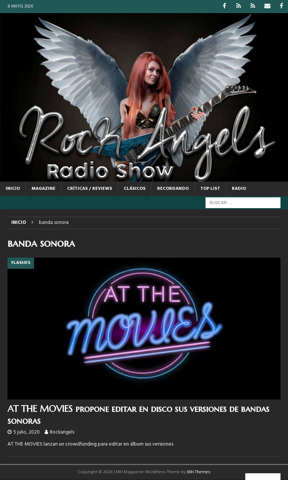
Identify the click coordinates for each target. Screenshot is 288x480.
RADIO (239, 188)
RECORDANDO (173, 188)
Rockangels (62, 432)
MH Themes (198, 472)
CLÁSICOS (135, 188)
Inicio (13, 188)
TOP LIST (210, 188)
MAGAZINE (44, 188)
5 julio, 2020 (27, 432)
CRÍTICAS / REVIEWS (89, 188)
